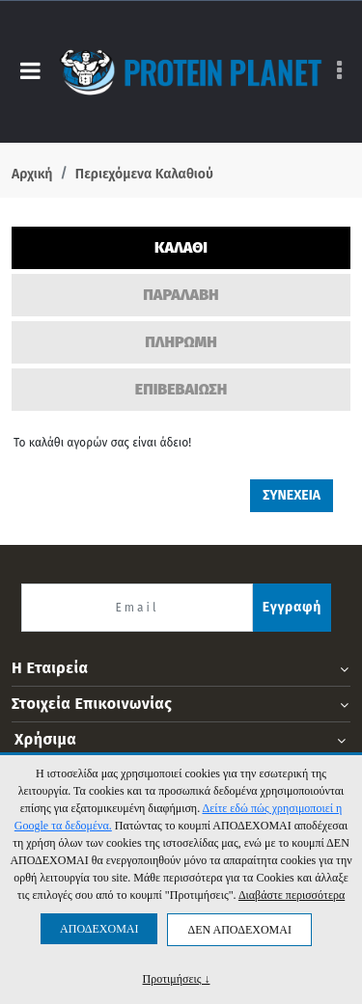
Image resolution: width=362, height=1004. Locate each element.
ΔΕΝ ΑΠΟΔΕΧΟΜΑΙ (239, 929)
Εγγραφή (292, 607)
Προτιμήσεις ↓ (176, 978)
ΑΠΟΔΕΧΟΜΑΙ (99, 929)
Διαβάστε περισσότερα (291, 895)
